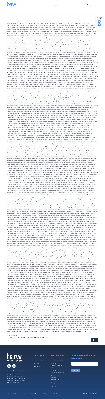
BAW (48, 5)
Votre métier (30, 5)
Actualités (65, 5)
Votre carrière (55, 5)
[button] (88, 5)
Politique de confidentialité (29, 394)
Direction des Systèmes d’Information (55, 378)
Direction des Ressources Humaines (57, 371)
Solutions (21, 5)
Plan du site (44, 394)
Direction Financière (57, 360)
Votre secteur (39, 5)
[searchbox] (82, 5)
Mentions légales (12, 394)
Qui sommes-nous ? (40, 360)
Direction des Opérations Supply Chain (56, 365)
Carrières (37, 366)
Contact (72, 5)
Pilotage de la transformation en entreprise (56, 385)
